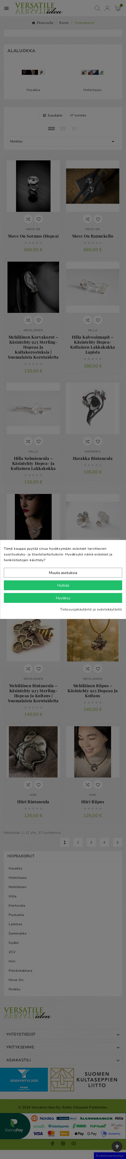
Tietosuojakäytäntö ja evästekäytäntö (91, 609)
